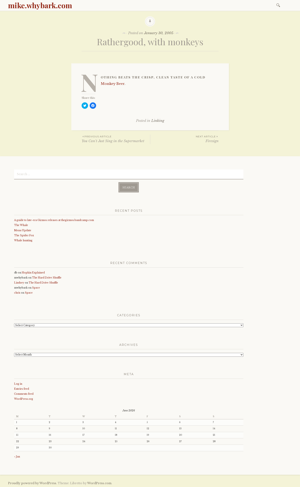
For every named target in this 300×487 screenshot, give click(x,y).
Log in (18, 383)
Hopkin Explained (33, 271)
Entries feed (21, 388)
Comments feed (23, 393)
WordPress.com (99, 483)
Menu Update (22, 229)
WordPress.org (23, 398)
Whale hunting (23, 239)
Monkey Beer (113, 84)
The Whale (21, 224)
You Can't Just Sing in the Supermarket (116, 139)
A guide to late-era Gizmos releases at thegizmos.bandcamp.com (54, 219)
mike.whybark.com (40, 5)
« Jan (17, 456)
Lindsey (19, 282)
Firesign (184, 139)
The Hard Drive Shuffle (46, 276)
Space (36, 287)
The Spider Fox (24, 234)
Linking (157, 121)
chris (17, 292)
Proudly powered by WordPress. (32, 483)
